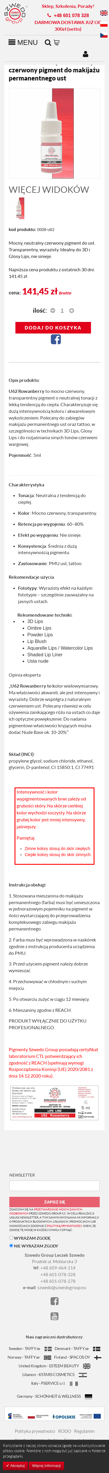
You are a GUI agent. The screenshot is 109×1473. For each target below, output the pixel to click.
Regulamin (84, 1431)
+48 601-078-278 (58, 1281)
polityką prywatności (64, 1226)
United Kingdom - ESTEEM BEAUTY (54, 1365)
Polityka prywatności (35, 1431)
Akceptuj (17, 1465)
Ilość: (40, 310)
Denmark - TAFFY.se (77, 1348)
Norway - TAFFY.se (29, 1357)
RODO (64, 1431)
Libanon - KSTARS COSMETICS (54, 1374)
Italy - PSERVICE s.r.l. (54, 1383)
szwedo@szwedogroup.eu (61, 1287)
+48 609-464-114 (58, 1267)
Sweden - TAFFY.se (30, 1348)
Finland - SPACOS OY (78, 1357)
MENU (23, 42)
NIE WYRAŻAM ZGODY (33, 1245)
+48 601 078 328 (71, 15)
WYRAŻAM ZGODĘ (30, 1238)
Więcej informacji (46, 1465)
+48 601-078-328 (58, 1274)
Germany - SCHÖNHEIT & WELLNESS (54, 1396)
